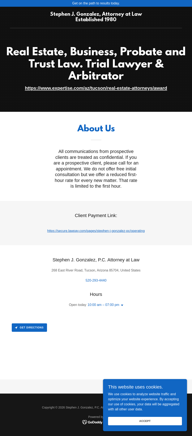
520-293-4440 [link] (96, 280)
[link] (96, 20)
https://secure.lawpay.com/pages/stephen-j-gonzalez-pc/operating (96, 231)
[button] (121, 305)
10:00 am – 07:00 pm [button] (103, 305)
